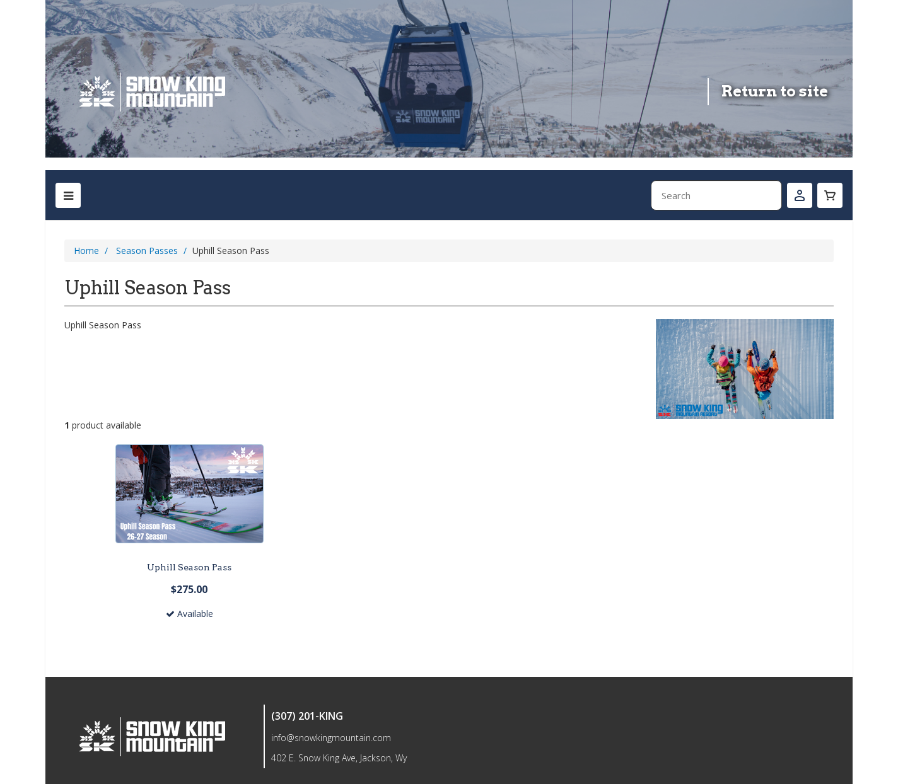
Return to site (774, 91)
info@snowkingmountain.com (331, 738)
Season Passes (147, 251)
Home (86, 251)
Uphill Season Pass (189, 567)
